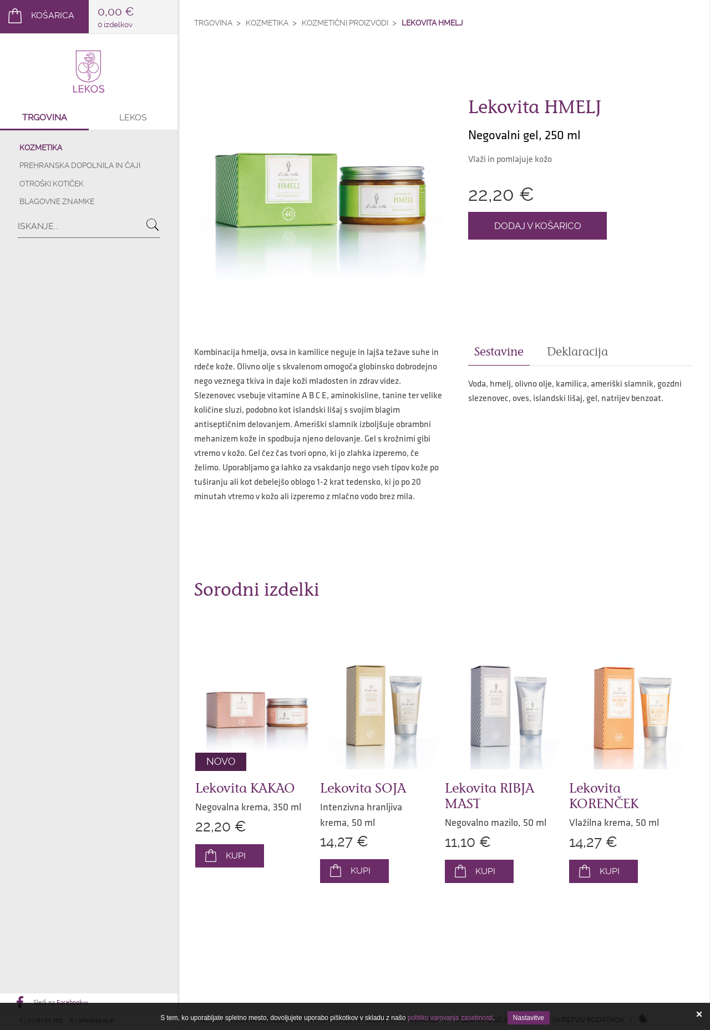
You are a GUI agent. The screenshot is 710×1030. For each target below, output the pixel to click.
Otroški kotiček (51, 183)
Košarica (52, 15)
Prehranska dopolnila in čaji (79, 165)
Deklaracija (577, 351)
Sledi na (60, 1002)
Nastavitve (528, 1018)
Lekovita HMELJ (432, 22)
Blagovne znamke (56, 201)
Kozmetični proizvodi (345, 22)
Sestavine (499, 351)
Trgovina (44, 117)
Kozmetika (40, 147)
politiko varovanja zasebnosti (450, 1018)
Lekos (133, 117)
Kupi (236, 855)
